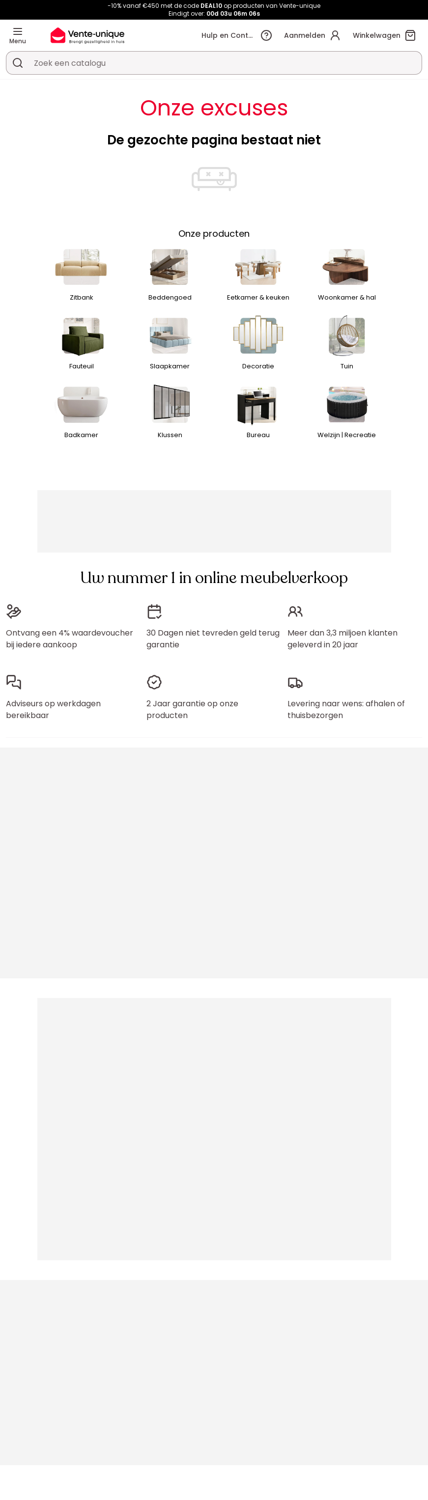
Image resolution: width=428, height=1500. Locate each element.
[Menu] (18, 31)
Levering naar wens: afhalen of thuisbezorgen (346, 709)
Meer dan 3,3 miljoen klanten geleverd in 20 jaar (342, 638)
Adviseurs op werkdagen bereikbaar (53, 709)
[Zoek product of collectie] (17, 63)
